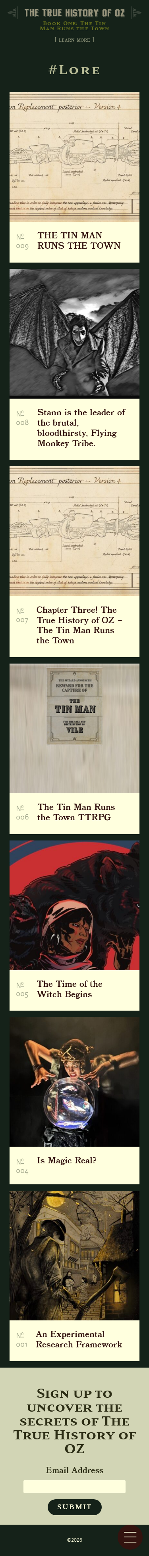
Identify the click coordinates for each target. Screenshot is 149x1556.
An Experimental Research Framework (79, 1340)
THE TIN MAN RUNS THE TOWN (79, 241)
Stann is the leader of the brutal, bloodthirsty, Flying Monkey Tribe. (81, 428)
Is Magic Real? (67, 1162)
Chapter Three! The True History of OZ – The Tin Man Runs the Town (79, 626)
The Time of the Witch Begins (70, 990)
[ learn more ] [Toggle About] (74, 40)
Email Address (74, 1471)
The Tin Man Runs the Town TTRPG (76, 813)
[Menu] (130, 1537)
